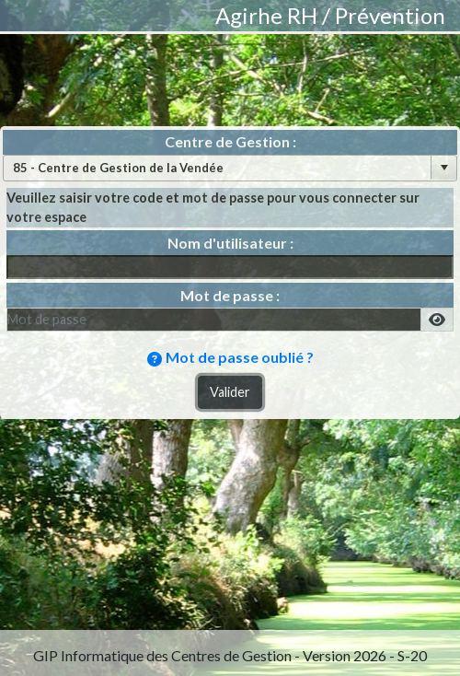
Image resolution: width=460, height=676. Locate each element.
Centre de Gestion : (230, 141)
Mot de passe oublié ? (240, 357)
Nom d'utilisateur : (230, 242)
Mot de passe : (230, 295)
